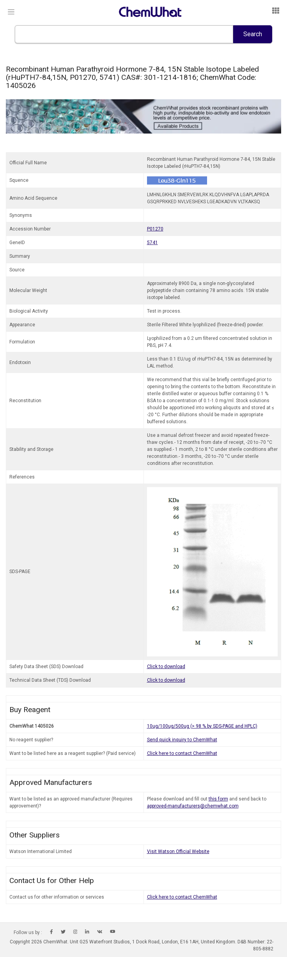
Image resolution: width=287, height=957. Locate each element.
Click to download (166, 666)
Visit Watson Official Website (178, 851)
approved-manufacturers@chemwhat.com (193, 806)
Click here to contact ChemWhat (182, 753)
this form (218, 799)
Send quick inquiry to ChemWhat (182, 739)
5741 (152, 242)
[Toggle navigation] (11, 12)
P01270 (155, 229)
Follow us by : (28, 932)
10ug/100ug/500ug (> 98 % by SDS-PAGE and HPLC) (202, 726)
